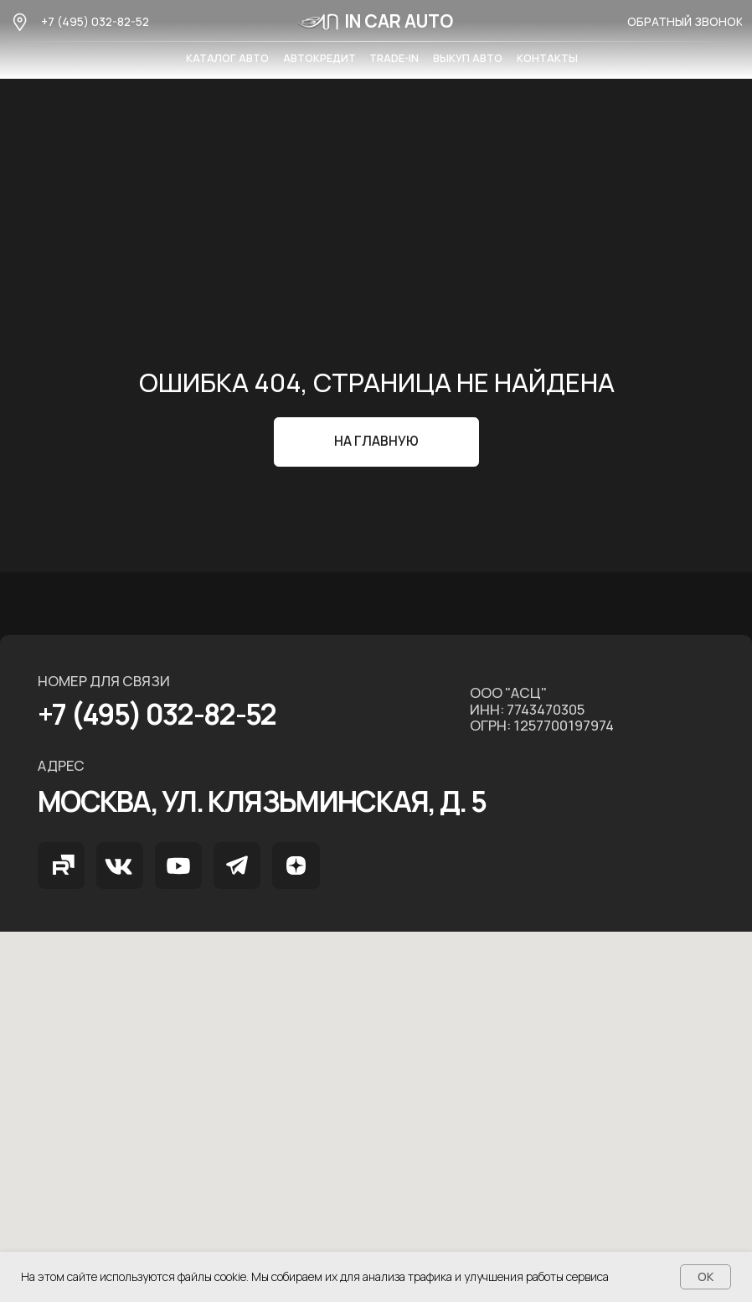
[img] (61, 865)
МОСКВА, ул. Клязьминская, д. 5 (262, 801)
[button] (685, 22)
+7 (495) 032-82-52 (95, 21)
